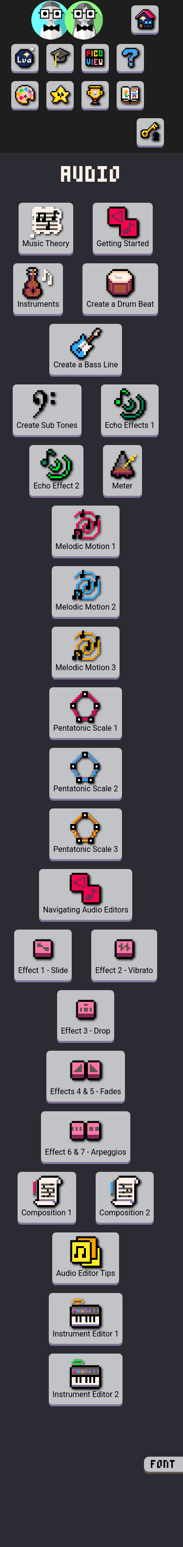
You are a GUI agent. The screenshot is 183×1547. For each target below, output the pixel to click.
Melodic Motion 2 (86, 591)
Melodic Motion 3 (86, 651)
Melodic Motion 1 (86, 530)
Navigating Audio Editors (85, 893)
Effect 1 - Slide (43, 954)
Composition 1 (46, 1196)
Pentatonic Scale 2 (85, 772)
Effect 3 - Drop (85, 1015)
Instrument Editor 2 (86, 1378)
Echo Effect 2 (56, 469)
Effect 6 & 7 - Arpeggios (85, 1136)
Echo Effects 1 (130, 409)
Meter (122, 469)
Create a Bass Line (85, 348)
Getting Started (123, 227)
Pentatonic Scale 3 (85, 833)
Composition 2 (125, 1196)
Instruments (38, 288)
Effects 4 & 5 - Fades (86, 1075)
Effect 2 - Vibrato (124, 954)
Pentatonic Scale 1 (85, 712)
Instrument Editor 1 (86, 1317)
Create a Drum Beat (120, 288)
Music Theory (45, 227)
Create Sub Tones (47, 409)
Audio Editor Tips (85, 1257)
